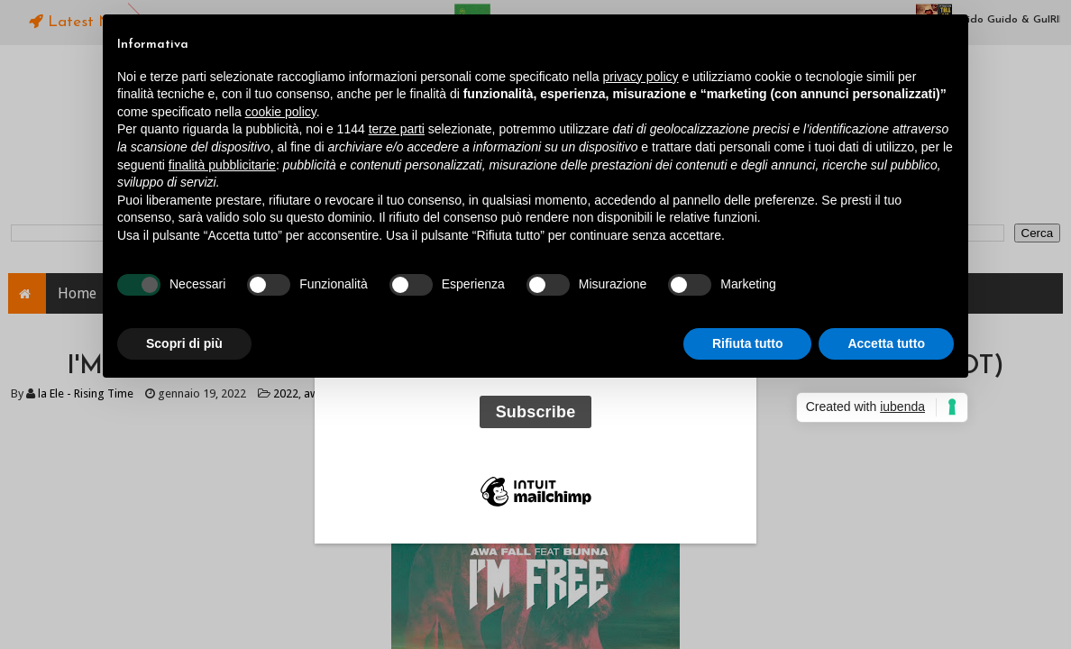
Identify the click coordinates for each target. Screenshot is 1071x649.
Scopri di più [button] (184, 343)
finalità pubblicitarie (222, 165)
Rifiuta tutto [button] (747, 343)
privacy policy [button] (641, 76)
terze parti (397, 129)
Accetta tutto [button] (886, 343)
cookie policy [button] (280, 112)
